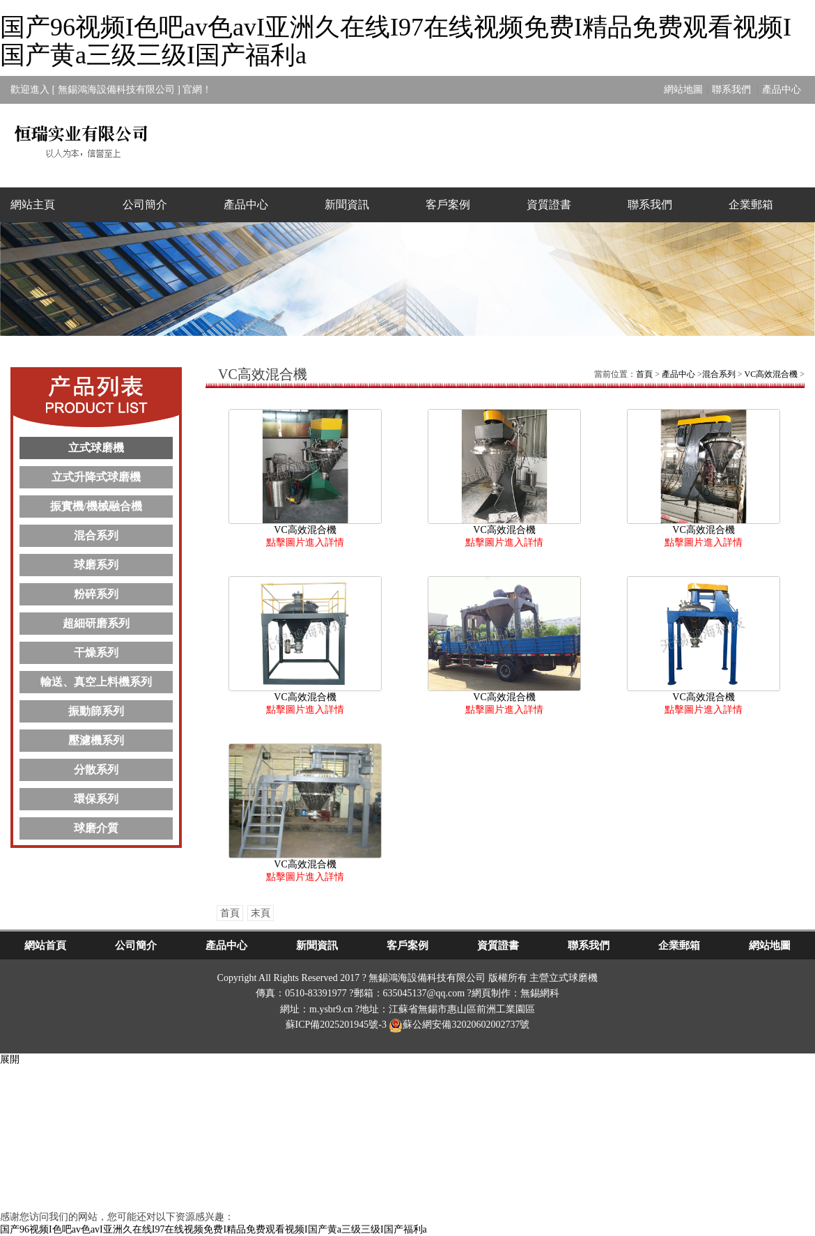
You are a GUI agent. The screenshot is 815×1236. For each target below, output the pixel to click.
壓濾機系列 (96, 740)
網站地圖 (683, 89)
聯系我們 (733, 89)
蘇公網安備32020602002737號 (459, 1024)
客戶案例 (448, 204)
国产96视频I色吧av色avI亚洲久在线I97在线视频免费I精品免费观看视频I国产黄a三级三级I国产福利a (395, 41)
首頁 (644, 374)
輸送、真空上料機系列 (96, 682)
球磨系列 (96, 565)
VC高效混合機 (771, 374)
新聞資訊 (347, 204)
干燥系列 (96, 652)
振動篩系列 (96, 711)
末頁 (260, 913)
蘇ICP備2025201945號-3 (336, 1024)
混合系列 (96, 535)
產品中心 (781, 89)
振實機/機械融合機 (96, 506)
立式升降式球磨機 (96, 477)
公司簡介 (145, 204)
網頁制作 (491, 993)
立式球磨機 (96, 448)
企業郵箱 (751, 204)
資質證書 (549, 204)
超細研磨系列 (96, 623)
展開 (10, 1059)
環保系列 (96, 799)
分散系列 (96, 769)
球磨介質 (96, 828)
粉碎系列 (96, 594)
